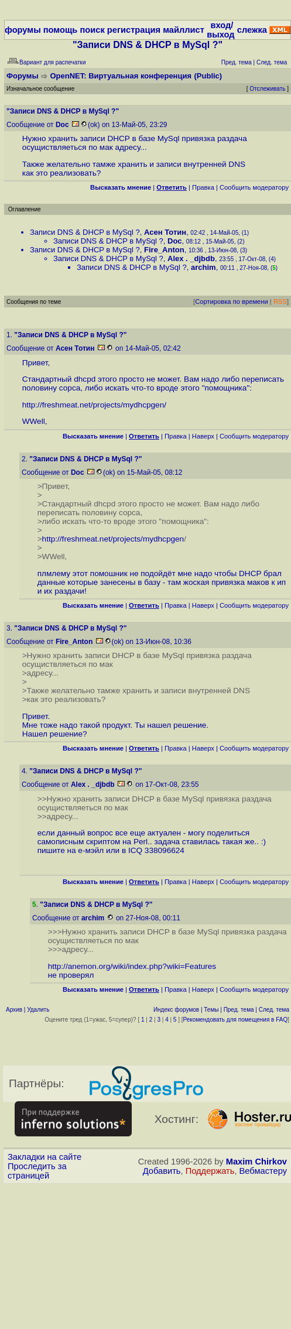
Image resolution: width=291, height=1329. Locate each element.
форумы (23, 30)
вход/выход (220, 29)
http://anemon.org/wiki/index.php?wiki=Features (132, 966)
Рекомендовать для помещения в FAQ (235, 1019)
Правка (203, 187)
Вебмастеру (263, 1171)
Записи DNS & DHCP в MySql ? (85, 232)
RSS (280, 301)
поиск (92, 30)
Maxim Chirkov (256, 1161)
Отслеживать (267, 88)
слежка (252, 30)
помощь (60, 30)
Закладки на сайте (44, 1157)
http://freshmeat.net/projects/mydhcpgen (93, 404)
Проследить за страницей (37, 1171)
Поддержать (210, 1171)
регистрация (133, 30)
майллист (183, 30)
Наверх (203, 436)
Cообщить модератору (254, 187)
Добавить (162, 1171)
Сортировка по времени (231, 301)
